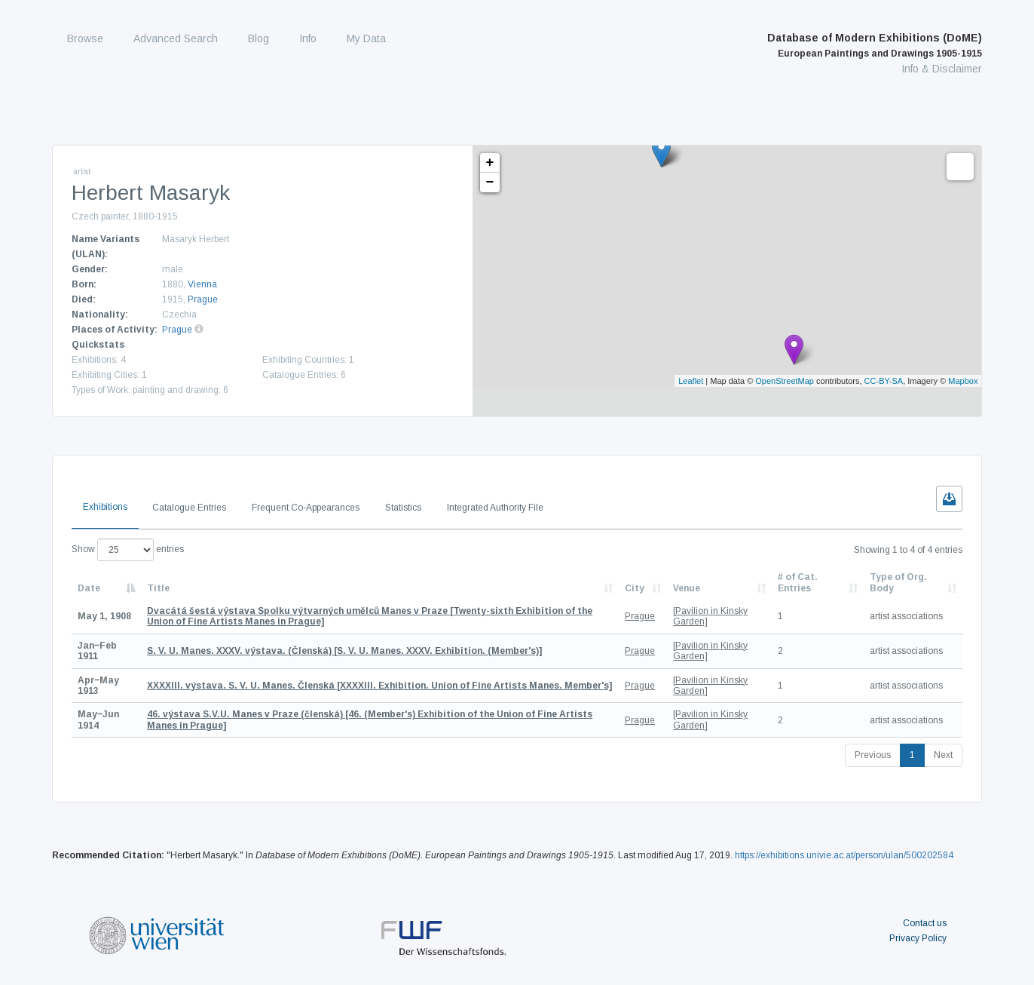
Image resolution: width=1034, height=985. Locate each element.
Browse (85, 38)
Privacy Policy (918, 938)
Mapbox (962, 380)
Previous (873, 755)
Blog (258, 38)
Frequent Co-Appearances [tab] (305, 507)
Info (308, 38)
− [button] (490, 182)
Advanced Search (175, 38)
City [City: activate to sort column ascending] (634, 588)
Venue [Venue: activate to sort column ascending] (686, 588)
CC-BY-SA (884, 380)
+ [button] (490, 163)
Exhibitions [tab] (105, 507)
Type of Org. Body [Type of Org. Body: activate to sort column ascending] (898, 582)
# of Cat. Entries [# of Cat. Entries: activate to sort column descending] (798, 582)
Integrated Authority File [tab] (495, 507)
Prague (203, 299)
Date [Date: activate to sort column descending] (89, 588)
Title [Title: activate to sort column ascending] (158, 588)
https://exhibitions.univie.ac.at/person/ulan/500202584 (844, 855)
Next (943, 755)
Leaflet (690, 380)
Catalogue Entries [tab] (189, 507)
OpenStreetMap (784, 380)
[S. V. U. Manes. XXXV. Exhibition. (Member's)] (344, 651)
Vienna (202, 284)
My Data (366, 38)
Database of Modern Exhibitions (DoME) (874, 45)
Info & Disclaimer (941, 69)
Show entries (128, 550)
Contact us (925, 923)
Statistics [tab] (403, 507)
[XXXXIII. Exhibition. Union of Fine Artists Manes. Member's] (379, 685)
